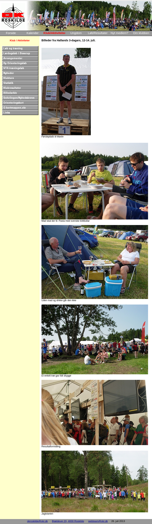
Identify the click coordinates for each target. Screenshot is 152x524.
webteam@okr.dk (98, 521)
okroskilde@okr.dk (37, 521)
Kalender (33, 33)
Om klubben (141, 33)
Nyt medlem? (119, 33)
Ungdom (76, 33)
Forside (11, 33)
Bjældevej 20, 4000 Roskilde (68, 521)
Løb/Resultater (98, 33)
